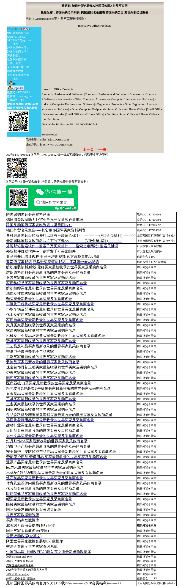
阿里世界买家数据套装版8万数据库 (34, 541)
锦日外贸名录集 (146, 267)
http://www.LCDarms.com (56, 144)
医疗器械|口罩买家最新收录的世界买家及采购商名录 (48, 383)
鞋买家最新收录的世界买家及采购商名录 (39, 299)
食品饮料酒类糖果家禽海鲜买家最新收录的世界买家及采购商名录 (59, 415)
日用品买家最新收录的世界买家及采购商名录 (42, 430)
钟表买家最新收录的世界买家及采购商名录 (41, 372)
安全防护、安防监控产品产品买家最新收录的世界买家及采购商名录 (61, 452)
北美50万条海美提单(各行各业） (32, 525)
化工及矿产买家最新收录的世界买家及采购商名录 (46, 314)
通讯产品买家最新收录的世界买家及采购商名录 (44, 462)
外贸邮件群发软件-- (41, 251)
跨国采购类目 (114, 12)
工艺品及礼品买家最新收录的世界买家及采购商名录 (48, 346)
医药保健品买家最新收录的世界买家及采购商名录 (46, 494)
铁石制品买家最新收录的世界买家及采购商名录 (44, 478)
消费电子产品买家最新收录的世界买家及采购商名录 (48, 446)
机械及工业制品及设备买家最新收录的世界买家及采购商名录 (55, 336)
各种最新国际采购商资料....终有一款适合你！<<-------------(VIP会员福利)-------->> (71, 235)
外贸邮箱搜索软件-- (62, 246)
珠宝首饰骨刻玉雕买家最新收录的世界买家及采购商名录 (52, 367)
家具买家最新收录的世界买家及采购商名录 (41, 325)
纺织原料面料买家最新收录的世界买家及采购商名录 (48, 272)
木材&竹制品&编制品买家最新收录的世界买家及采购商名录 (55, 473)
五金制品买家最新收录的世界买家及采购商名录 (44, 394)
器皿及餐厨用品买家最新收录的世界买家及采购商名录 (50, 420)
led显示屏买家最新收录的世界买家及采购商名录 (45, 467)
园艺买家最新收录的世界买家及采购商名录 (41, 378)
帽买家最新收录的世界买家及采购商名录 (39, 499)
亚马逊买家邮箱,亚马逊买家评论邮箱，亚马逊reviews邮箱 (52, 262)
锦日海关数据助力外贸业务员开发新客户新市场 (44, 220)
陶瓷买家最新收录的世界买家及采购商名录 (41, 409)
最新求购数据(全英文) (24, 536)
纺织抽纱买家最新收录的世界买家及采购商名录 (44, 288)
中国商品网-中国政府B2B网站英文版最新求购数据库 (48, 552)
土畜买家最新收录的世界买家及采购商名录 (41, 404)
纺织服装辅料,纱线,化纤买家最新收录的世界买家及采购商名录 (56, 267)
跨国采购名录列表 (67, 12)
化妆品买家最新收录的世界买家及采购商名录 (42, 488)
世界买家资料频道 (72, 18)
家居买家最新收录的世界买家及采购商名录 (41, 330)
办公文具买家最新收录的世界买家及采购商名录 (44, 436)
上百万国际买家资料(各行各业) (156, 235)
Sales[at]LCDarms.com (54, 139)
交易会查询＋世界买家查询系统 (32, 546)
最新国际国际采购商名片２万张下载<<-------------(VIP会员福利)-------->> (64, 241)
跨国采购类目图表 (136, 12)
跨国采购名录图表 (93, 12)
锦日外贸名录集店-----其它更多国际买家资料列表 (46, 230)
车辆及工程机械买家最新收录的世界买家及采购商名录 (50, 304)
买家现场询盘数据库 (22, 520)
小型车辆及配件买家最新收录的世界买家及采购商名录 (50, 309)
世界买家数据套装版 (22, 515)
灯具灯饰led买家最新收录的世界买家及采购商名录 (47, 441)
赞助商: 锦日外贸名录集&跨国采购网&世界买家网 (94, 6)
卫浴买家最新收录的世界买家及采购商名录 (41, 357)
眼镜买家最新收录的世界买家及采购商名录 (41, 504)
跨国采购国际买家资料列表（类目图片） (39, 225)
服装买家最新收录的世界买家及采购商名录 (41, 278)
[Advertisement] (60, 58)
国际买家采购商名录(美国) (27, 531)
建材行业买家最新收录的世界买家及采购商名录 (44, 425)
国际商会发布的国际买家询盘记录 (33, 510)
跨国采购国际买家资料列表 (28, 214)
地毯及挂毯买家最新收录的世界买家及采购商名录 (46, 293)
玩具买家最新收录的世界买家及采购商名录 (41, 341)
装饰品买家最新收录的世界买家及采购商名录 (42, 362)
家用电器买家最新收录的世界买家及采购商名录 (44, 320)
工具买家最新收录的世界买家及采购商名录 (41, 399)
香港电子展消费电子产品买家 (30, 351)
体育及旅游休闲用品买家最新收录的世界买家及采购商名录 (53, 483)
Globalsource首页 (46, 18)
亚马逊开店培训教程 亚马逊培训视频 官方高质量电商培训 (53, 257)
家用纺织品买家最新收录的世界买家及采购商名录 (46, 283)
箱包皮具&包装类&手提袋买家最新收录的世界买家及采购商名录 (58, 388)
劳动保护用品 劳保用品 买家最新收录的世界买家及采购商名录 (56, 457)
